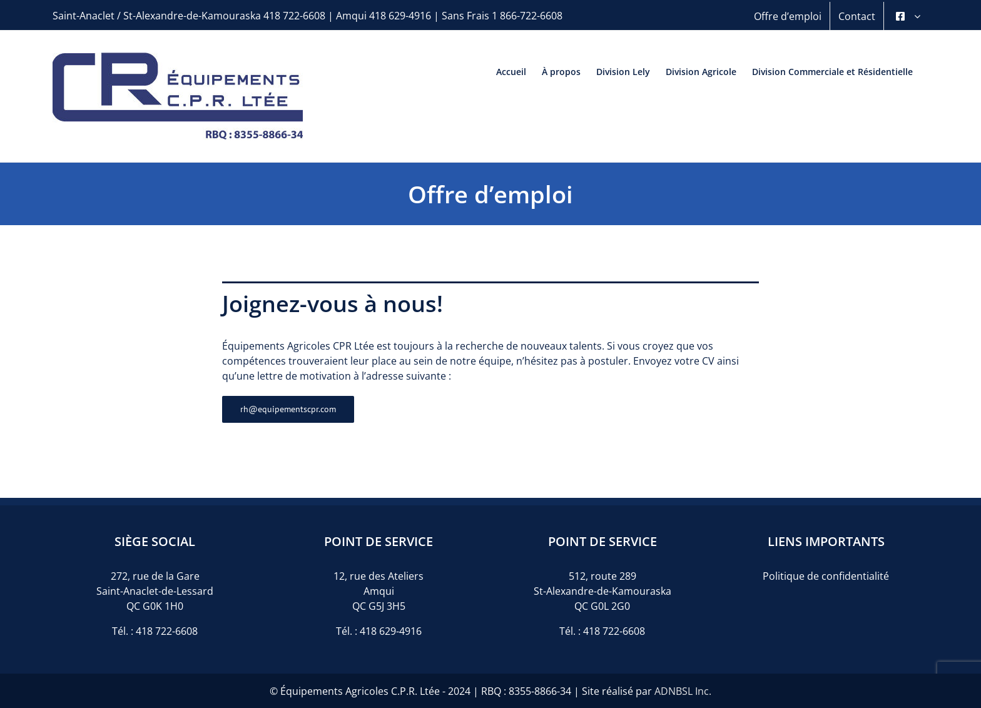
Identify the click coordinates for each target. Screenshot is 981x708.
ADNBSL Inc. (682, 691)
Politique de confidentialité (826, 576)
